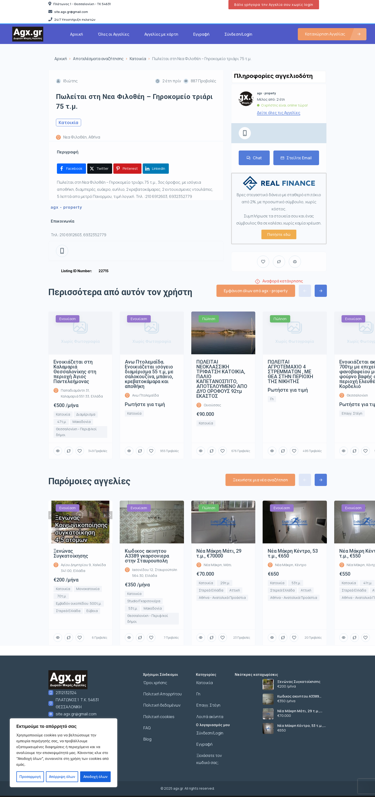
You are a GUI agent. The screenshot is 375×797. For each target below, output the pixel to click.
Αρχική (76, 34)
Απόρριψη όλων (62, 777)
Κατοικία (138, 58)
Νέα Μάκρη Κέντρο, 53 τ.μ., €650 (300, 725)
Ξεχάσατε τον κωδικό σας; (208, 755)
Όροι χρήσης (155, 682)
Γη (198, 693)
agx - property (66, 207)
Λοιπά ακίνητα (209, 714)
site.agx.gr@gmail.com (76, 714)
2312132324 (66, 692)
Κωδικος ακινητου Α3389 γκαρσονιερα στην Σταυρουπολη (298, 696)
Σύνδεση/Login (238, 34)
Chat (254, 158)
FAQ (146, 725)
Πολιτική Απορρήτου (162, 693)
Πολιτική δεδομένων (161, 704)
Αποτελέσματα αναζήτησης (98, 58)
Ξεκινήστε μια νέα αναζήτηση (260, 480)
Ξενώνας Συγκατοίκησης (298, 681)
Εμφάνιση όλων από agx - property (256, 290)
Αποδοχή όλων (95, 777)
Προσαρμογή (30, 777)
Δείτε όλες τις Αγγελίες (278, 113)
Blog (147, 736)
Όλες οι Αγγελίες (113, 34)
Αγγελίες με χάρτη (161, 34)
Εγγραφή (201, 34)
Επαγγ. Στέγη (208, 704)
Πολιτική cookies (158, 714)
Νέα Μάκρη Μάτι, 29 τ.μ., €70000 (298, 711)
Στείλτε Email (296, 158)
